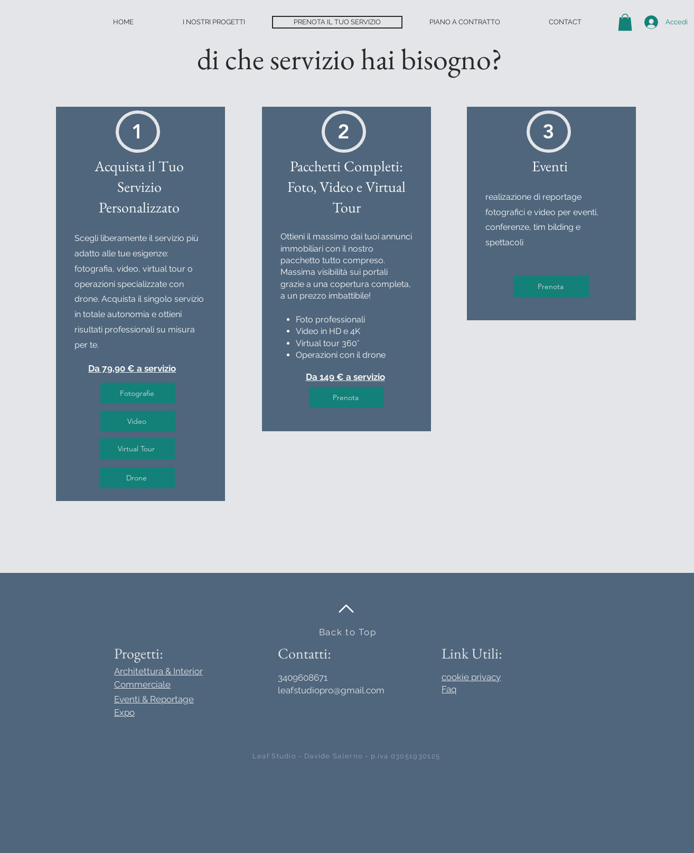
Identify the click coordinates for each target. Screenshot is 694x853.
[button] (625, 22)
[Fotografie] (137, 393)
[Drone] (137, 477)
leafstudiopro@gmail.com (331, 690)
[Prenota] (346, 397)
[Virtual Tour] (137, 448)
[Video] (137, 421)
